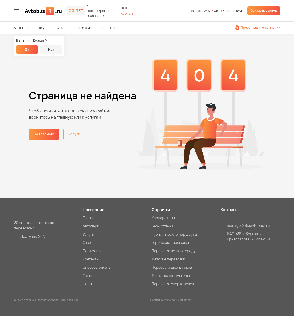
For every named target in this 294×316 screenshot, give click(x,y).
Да (27, 49)
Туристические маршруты (174, 234)
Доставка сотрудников (171, 275)
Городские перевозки (170, 242)
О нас (61, 27)
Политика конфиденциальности (171, 300)
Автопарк (21, 27)
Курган (126, 13)
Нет (51, 49)
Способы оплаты (97, 267)
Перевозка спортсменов (173, 283)
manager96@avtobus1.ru (248, 225)
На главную (44, 134)
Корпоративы (163, 217)
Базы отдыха (162, 226)
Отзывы (89, 275)
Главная (89, 217)
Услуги (42, 27)
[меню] (16, 10)
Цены (87, 283)
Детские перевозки (168, 259)
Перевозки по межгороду (173, 250)
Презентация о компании (257, 27)
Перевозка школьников (172, 267)
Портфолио (83, 27)
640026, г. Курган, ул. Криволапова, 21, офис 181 (249, 236)
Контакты (108, 27)
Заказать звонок (264, 10)
